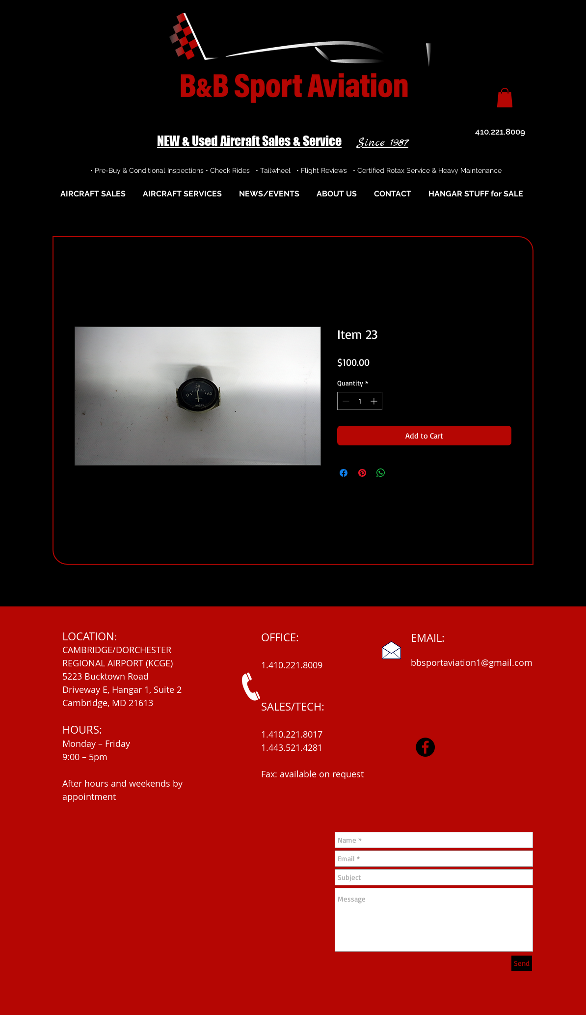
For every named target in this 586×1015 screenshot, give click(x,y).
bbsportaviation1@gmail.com (472, 662)
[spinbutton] (360, 401)
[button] (505, 97)
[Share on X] (399, 473)
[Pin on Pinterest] (362, 473)
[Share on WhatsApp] (381, 473)
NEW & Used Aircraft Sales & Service (249, 140)
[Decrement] (345, 401)
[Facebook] (425, 747)
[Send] (521, 963)
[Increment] (375, 401)
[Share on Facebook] (343, 473)
